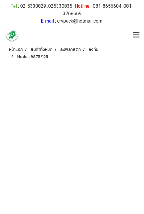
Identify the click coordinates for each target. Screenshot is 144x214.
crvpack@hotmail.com (79, 21)
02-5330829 (33, 6)
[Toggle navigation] (136, 35)
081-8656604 (107, 6)
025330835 (60, 6)
